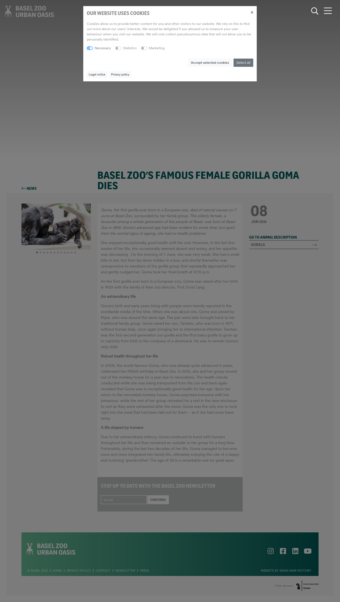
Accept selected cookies (210, 63)
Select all (243, 63)
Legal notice (97, 74)
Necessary (103, 48)
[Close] (252, 12)
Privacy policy (120, 74)
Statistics (130, 48)
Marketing (157, 48)
